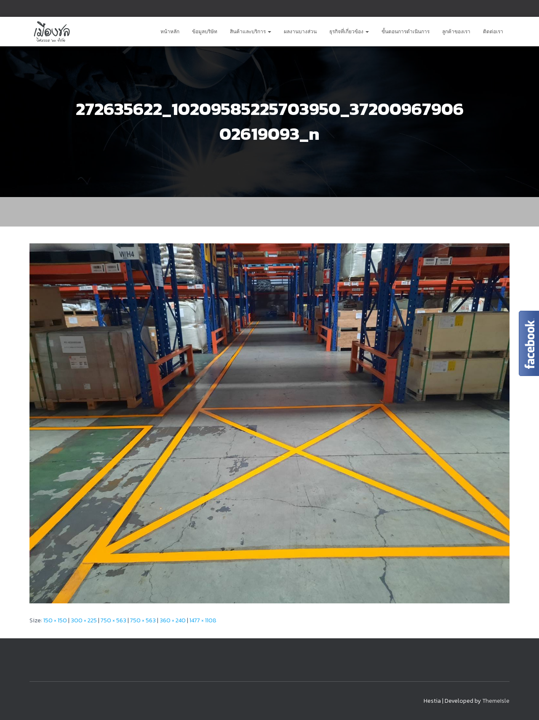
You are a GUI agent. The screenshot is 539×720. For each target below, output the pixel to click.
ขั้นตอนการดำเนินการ (406, 31)
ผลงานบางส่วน (300, 31)
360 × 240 (173, 620)
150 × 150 (55, 620)
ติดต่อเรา (493, 31)
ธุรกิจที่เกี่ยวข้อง (349, 31)
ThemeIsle (496, 700)
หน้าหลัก (169, 31)
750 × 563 (113, 620)
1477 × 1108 (202, 620)
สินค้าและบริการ (250, 31)
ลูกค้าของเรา (456, 31)
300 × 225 (84, 620)
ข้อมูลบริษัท (204, 31)
